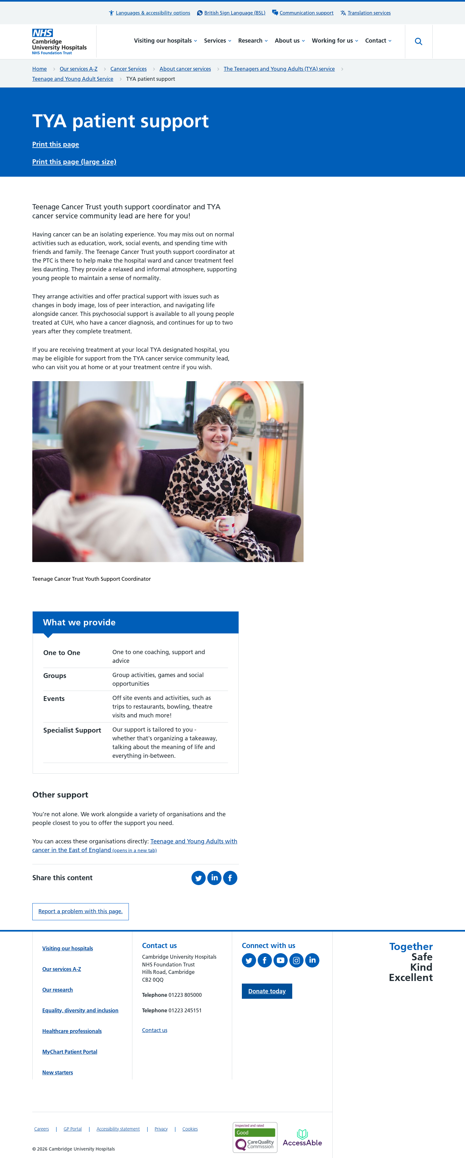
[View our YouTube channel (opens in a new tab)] (281, 961)
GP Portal (73, 1129)
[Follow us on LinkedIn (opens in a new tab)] (313, 961)
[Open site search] (419, 41)
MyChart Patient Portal (69, 1051)
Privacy (161, 1129)
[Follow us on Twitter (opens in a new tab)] (250, 961)
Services (218, 40)
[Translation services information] (365, 12)
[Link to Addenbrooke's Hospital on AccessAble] (302, 1137)
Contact (378, 40)
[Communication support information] (303, 12)
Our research (57, 989)
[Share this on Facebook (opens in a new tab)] (231, 878)
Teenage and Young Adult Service (72, 79)
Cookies (190, 1129)
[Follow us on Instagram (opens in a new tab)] (297, 961)
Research (253, 40)
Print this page (55, 144)
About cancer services (185, 69)
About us (290, 40)
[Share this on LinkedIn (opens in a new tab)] (215, 878)
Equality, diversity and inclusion (80, 1010)
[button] (149, 12)
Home (39, 69)
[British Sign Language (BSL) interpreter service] (231, 12)
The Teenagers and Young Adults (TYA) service (279, 69)
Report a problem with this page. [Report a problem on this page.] (80, 911)
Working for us (335, 40)
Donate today (267, 991)
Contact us (154, 1030)
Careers (41, 1129)
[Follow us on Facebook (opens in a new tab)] (266, 961)
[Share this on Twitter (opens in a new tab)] (199, 878)
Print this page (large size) (74, 162)
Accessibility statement (118, 1129)
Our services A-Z (79, 69)
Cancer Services (128, 69)
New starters (57, 1072)
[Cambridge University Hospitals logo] (64, 41)
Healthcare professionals (72, 1031)
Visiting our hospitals (165, 40)
